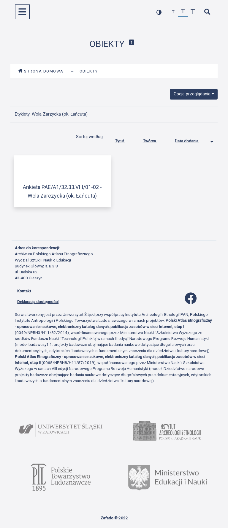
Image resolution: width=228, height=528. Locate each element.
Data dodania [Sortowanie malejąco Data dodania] (191, 139)
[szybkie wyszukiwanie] (207, 12)
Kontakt (24, 291)
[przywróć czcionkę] (183, 12)
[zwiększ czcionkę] (193, 12)
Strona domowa (40, 71)
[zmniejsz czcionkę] (173, 12)
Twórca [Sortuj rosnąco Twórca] (154, 139)
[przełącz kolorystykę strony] (159, 12)
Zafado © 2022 (114, 518)
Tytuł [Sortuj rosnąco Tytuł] (124, 139)
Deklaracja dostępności (37, 301)
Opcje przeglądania (192, 94)
